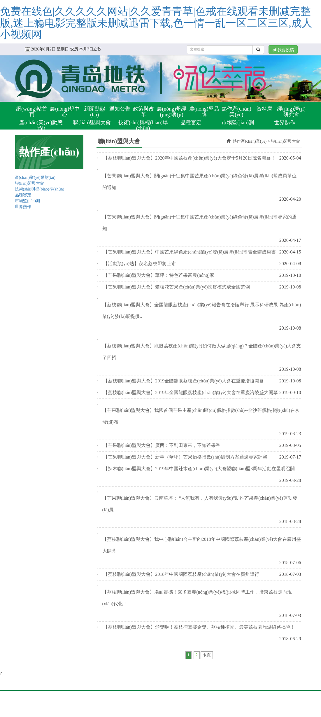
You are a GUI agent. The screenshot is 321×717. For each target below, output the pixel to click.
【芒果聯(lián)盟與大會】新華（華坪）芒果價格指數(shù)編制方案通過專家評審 (185, 456)
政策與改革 (143, 112)
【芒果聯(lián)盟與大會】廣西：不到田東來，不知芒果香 (162, 445)
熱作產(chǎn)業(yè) (236, 112)
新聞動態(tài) (94, 112)
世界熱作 (284, 122)
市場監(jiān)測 (238, 122)
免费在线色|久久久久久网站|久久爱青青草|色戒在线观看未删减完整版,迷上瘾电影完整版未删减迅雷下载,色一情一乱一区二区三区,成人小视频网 (156, 23)
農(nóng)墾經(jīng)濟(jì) (172, 112)
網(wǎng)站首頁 (31, 112)
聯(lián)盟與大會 (92, 122)
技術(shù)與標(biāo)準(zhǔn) (143, 125)
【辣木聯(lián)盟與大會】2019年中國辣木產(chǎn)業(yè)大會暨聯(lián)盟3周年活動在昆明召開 (199, 468)
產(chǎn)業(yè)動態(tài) (41, 125)
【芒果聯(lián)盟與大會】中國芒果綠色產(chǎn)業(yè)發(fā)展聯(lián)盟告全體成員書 (189, 251)
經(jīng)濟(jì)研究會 (291, 112)
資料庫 (264, 109)
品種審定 (190, 122)
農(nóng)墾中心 (65, 112)
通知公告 (119, 109)
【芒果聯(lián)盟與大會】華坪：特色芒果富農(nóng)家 (158, 275)
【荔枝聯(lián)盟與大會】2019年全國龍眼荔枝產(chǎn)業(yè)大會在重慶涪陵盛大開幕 (190, 392)
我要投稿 (283, 50)
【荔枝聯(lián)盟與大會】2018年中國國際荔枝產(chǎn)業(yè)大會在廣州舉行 (181, 574)
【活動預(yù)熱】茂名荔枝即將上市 (139, 263)
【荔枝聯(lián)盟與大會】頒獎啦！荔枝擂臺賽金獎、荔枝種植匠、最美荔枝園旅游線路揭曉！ (199, 627)
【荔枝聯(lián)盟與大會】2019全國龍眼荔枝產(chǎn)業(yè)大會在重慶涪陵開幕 (183, 380)
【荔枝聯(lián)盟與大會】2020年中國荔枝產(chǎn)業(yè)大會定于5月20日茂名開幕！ (189, 157)
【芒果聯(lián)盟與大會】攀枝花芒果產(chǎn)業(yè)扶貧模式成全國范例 (176, 286)
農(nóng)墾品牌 (204, 112)
